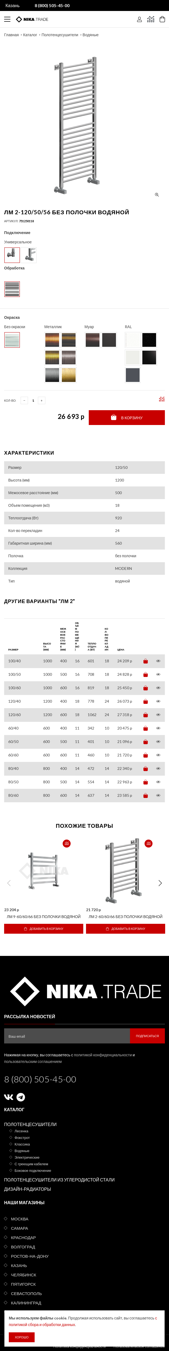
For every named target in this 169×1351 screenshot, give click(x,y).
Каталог (30, 34)
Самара (19, 1228)
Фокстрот (22, 1137)
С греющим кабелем (31, 1164)
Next (160, 883)
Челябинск (23, 1274)
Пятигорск (23, 1284)
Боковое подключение (33, 1170)
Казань (12, 5)
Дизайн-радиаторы (27, 1189)
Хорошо (22, 1337)
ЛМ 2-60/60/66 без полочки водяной (126, 916)
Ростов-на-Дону (30, 1256)
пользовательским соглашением (33, 1061)
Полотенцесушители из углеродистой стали (59, 1179)
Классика (22, 1144)
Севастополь (26, 1293)
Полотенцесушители (59, 34)
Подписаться (147, 1036)
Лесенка (21, 1131)
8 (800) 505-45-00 (40, 1079)
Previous (9, 883)
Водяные (91, 34)
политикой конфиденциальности (103, 1054)
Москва (19, 1218)
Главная (11, 34)
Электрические (27, 1157)
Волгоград (23, 1246)
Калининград (26, 1302)
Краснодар (23, 1237)
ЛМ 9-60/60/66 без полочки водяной (44, 916)
